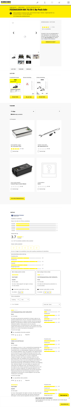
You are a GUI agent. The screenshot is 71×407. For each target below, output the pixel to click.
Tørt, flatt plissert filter (16, 146)
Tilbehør (21, 69)
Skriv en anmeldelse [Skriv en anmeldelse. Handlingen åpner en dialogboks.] (46, 29)
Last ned (13, 69)
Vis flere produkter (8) (17, 198)
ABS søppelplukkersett (43, 146)
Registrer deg (64, 404)
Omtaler (28, 69)
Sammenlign (15, 151)
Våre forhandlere (49, 37)
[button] (13, 33)
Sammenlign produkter (17, 114)
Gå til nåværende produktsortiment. (21, 16)
